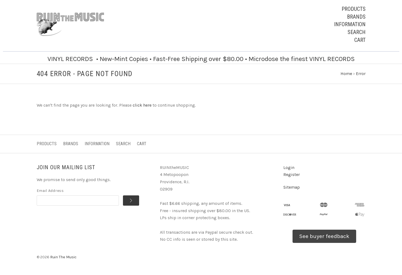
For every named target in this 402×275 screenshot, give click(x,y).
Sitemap (291, 187)
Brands (356, 16)
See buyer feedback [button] (324, 236)
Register (291, 174)
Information (350, 24)
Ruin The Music (63, 257)
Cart (360, 40)
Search (357, 32)
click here (142, 105)
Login (288, 167)
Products (354, 9)
